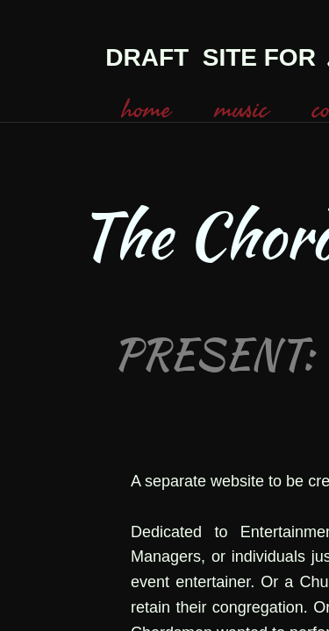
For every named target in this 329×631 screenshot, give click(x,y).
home (146, 109)
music (241, 109)
